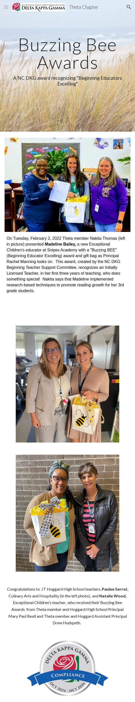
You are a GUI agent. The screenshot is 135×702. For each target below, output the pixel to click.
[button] (6, 7)
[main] (67, 65)
